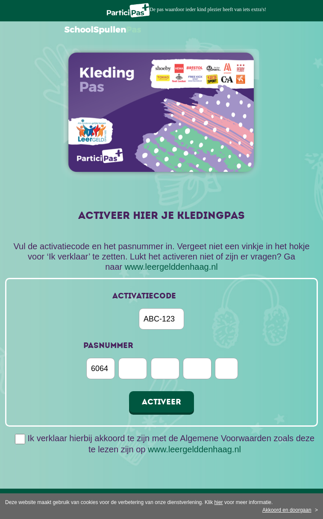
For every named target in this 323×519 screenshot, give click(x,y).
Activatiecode (144, 296)
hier (218, 502)
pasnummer (108, 345)
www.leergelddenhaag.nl (171, 266)
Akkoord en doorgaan (286, 510)
